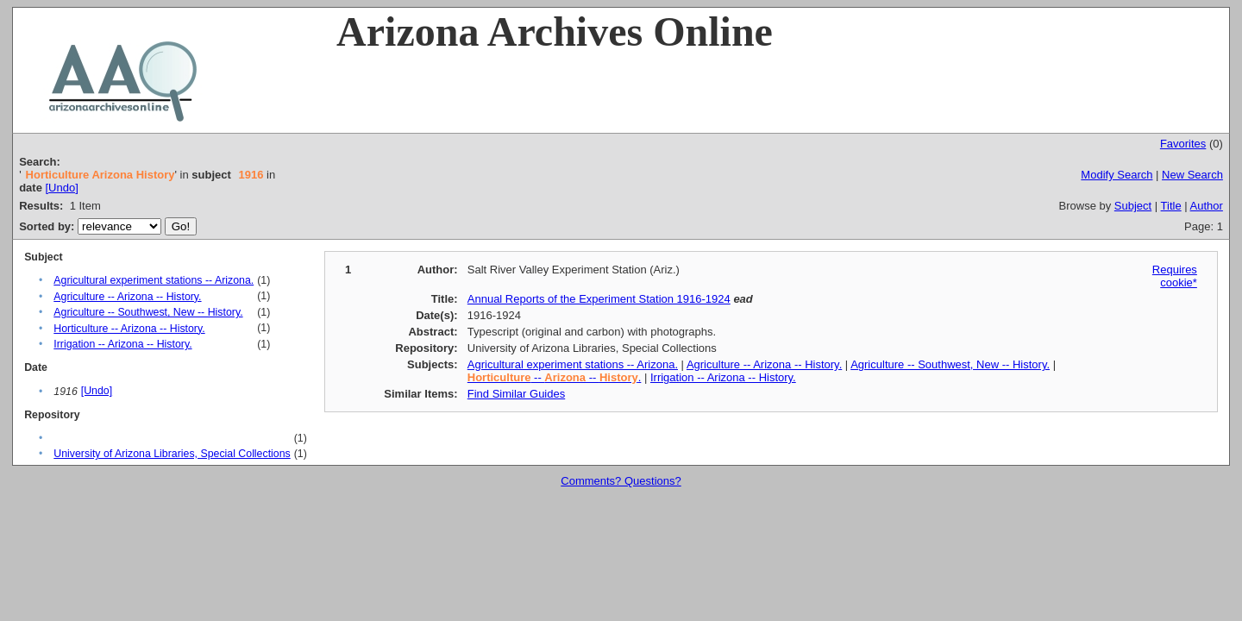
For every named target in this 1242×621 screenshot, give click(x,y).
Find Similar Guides (516, 393)
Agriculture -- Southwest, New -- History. (147, 312)
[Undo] (61, 187)
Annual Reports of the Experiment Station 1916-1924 (599, 298)
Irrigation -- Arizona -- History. (122, 344)
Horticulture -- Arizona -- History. (128, 329)
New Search (1192, 174)
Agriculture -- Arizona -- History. (127, 297)
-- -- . (554, 377)
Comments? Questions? (621, 480)
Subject (1132, 205)
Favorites (1183, 143)
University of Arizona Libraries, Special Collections (171, 454)
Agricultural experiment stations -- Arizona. (153, 280)
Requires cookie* (1174, 276)
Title (1171, 205)
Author (1206, 205)
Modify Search (1116, 174)
